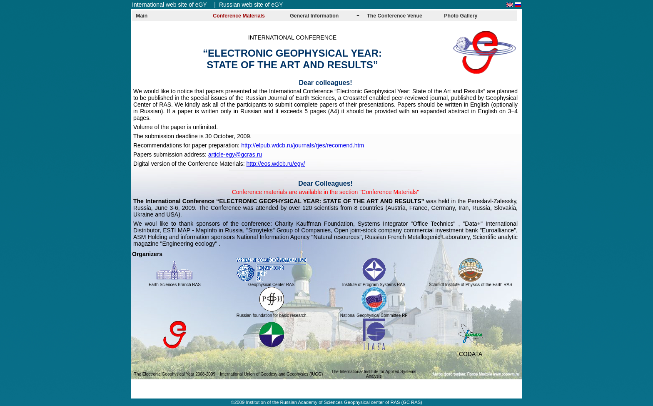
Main (141, 16)
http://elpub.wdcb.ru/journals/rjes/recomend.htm (302, 145)
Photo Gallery (460, 16)
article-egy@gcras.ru (235, 154)
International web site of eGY (169, 4)
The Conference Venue (394, 16)
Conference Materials (239, 16)
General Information (314, 16)
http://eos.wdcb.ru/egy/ (276, 163)
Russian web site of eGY (251, 4)
